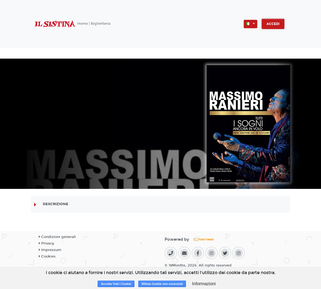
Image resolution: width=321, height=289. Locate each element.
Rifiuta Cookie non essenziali (162, 283)
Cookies (47, 256)
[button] (250, 24)
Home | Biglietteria (94, 23)
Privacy (46, 243)
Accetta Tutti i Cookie (116, 283)
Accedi (273, 24)
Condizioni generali (57, 237)
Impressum (50, 250)
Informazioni (204, 283)
